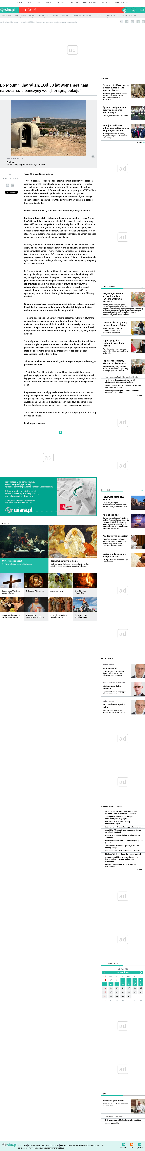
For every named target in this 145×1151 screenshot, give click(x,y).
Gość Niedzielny (89, 2)
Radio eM (74, 2)
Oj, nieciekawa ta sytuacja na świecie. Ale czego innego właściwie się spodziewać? (113, 673)
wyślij (7, 185)
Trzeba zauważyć (108, 287)
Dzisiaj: (123, 968)
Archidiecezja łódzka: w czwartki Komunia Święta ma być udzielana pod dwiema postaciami (121, 859)
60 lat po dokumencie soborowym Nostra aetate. (115, 561)
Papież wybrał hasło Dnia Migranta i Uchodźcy (123, 851)
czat (39, 2)
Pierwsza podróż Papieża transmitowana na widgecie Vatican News (122, 391)
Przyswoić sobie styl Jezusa (113, 498)
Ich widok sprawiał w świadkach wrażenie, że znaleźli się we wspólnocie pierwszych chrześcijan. (115, 97)
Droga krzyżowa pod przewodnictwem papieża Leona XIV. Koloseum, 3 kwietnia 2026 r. (115, 505)
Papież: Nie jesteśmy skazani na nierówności (114, 362)
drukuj (12, 185)
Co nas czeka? (110, 668)
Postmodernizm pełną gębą (114, 705)
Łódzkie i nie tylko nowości (112, 687)
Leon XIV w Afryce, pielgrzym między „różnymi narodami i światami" (123, 831)
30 (110, 980)
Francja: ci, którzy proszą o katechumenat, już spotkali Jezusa (116, 88)
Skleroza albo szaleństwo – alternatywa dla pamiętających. (114, 711)
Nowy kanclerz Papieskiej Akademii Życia (121, 377)
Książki (103, 1094)
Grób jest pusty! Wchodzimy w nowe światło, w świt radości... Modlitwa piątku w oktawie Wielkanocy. (69, 565)
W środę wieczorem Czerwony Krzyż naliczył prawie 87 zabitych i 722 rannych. (115, 136)
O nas (20, 1145)
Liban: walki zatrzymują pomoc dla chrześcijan (115, 323)
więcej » (21, 594)
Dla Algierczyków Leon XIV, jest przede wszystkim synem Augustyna (120, 817)
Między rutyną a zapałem (115, 536)
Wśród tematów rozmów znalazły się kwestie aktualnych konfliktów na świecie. (115, 351)
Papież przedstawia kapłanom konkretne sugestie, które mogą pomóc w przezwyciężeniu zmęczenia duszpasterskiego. (114, 542)
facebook (138, 21)
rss (126, 21)
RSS (131, 1144)
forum (19, 2)
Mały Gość (106, 2)
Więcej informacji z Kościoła (112, 806)
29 (104, 980)
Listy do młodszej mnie (114, 1117)
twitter (143, 21)
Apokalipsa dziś (111, 515)
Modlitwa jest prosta (113, 1100)
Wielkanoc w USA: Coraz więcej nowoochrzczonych (117, 823)
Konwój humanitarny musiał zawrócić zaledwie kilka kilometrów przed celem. (113, 330)
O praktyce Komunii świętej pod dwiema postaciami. (114, 693)
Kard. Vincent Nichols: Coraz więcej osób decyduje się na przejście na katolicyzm (121, 812)
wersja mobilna (121, 2)
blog (30, 2)
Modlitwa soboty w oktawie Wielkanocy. (17, 564)
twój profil (133, 10)
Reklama (63, 1145)
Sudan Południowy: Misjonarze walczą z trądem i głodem (124, 841)
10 (134, 984)
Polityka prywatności (96, 1145)
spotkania (62, 2)
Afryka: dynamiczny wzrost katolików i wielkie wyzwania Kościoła (113, 297)
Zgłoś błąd (140, 1144)
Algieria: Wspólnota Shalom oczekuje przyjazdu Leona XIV (124, 836)
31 (117, 980)
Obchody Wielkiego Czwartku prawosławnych (123, 854)
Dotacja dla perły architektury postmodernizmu (124, 827)
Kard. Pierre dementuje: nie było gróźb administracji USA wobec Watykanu (120, 381)
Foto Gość (55, 1145)
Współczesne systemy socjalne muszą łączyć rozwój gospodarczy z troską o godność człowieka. (115, 369)
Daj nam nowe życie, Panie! (64, 561)
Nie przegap (105, 490)
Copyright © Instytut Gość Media (30, 1148)
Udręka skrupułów (112, 1123)
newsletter (132, 21)
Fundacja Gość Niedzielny (77, 1145)
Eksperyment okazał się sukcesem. (116, 116)
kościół (31, 10)
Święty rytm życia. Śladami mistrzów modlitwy (123, 1120)
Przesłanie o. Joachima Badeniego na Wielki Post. (115, 1105)
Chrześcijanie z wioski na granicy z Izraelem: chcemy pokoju (122, 847)
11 (141, 984)
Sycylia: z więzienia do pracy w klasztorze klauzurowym (114, 110)
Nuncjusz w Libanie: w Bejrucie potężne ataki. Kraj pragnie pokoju (116, 128)
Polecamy (104, 78)
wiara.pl (9, 10)
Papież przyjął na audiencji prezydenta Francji (113, 343)
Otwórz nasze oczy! (12, 561)
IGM (25, 1145)
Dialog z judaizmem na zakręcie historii (114, 555)
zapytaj (49, 2)
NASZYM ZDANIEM (107, 658)
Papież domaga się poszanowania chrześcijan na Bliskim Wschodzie (123, 386)
